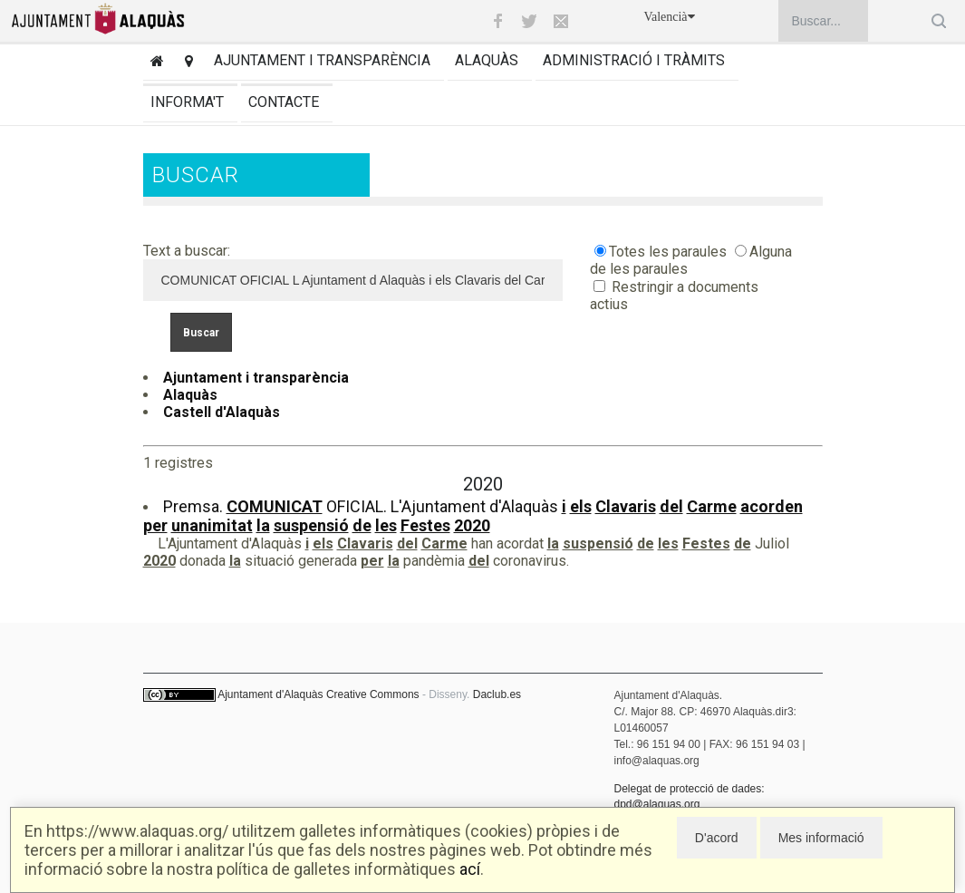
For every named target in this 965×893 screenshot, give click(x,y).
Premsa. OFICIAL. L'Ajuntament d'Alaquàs (473, 516)
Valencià (668, 17)
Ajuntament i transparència (322, 60)
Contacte (283, 102)
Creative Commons (373, 694)
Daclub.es (497, 694)
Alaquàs (486, 60)
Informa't (187, 102)
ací (469, 868)
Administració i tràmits (634, 60)
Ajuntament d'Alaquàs (270, 694)
